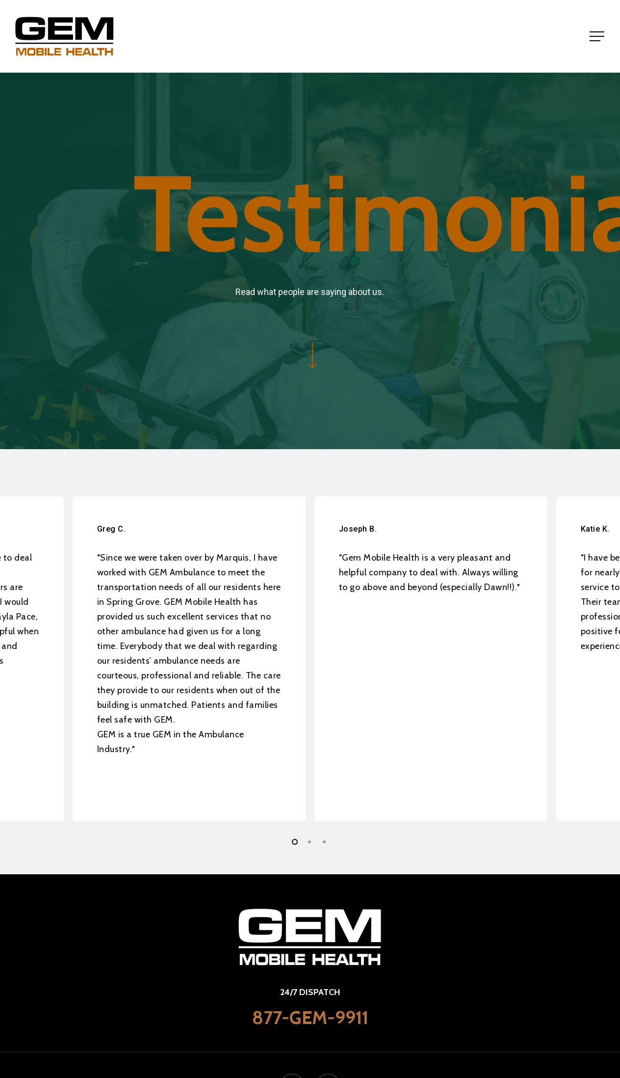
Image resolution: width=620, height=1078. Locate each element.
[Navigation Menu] (598, 36)
